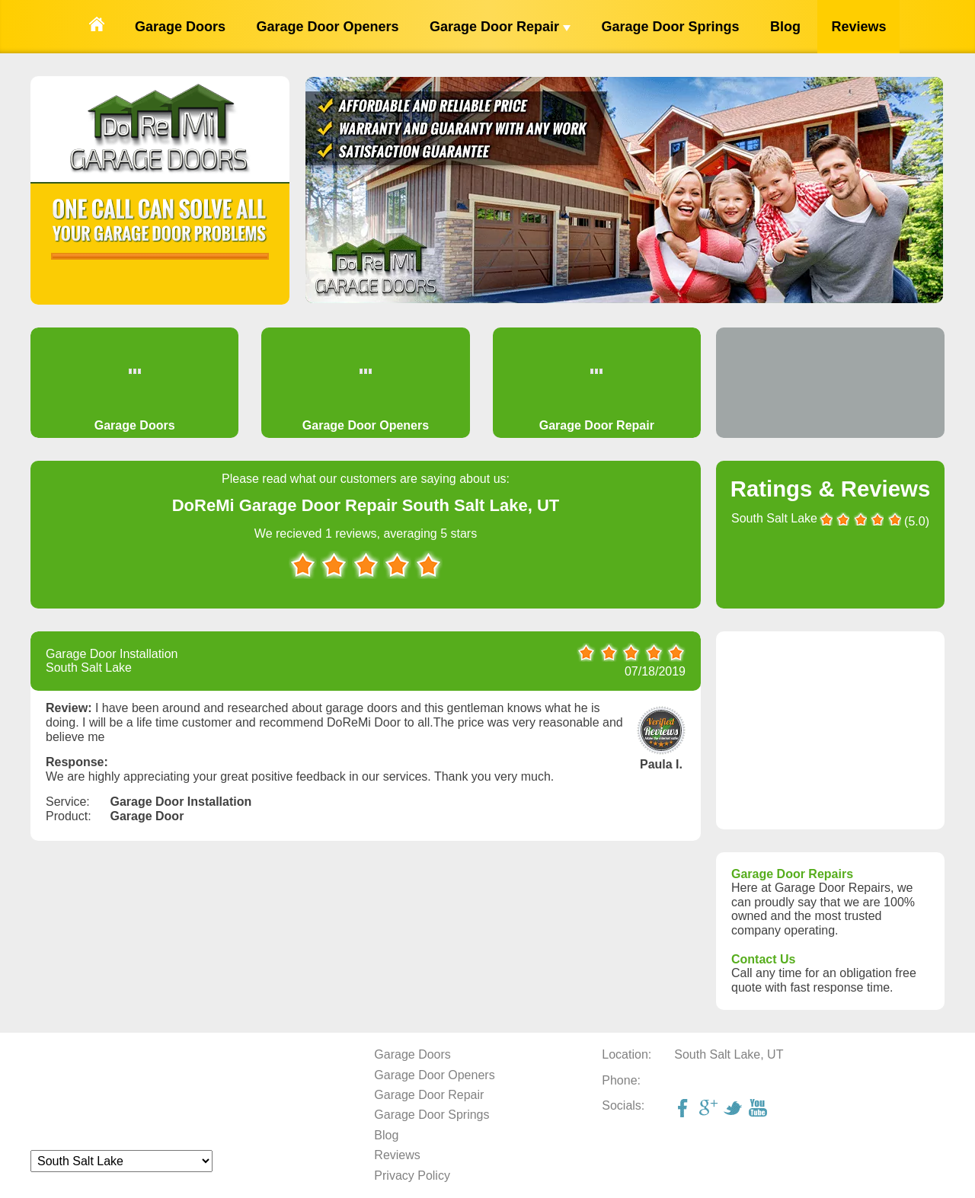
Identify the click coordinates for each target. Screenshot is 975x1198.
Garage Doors (180, 26)
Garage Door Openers (327, 26)
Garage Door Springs (670, 26)
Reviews (858, 26)
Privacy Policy (412, 1175)
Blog (785, 26)
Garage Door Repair (500, 26)
